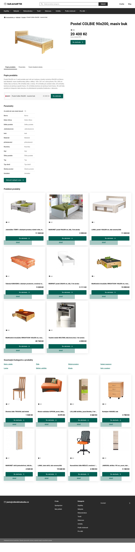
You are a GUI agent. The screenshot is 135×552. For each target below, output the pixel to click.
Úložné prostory (73, 370)
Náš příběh (58, 518)
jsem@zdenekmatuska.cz (19, 511)
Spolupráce (58, 515)
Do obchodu (57, 96)
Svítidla (58, 11)
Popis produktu (10, 67)
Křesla (70, 374)
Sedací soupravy (105, 370)
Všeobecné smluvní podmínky (11, 549)
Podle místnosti (70, 11)
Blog (129, 4)
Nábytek (16, 11)
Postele (25, 17)
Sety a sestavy (105, 374)
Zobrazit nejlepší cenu (14, 180)
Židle (37, 370)
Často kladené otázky (35, 67)
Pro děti (82, 11)
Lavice (6, 374)
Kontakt (103, 512)
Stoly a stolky (8, 370)
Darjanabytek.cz (11, 17)
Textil (39, 11)
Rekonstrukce (27, 11)
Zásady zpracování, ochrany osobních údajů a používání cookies (36, 549)
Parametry (22, 67)
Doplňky (6, 11)
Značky (121, 4)
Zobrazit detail (24, 243)
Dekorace (48, 11)
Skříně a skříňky (41, 374)
